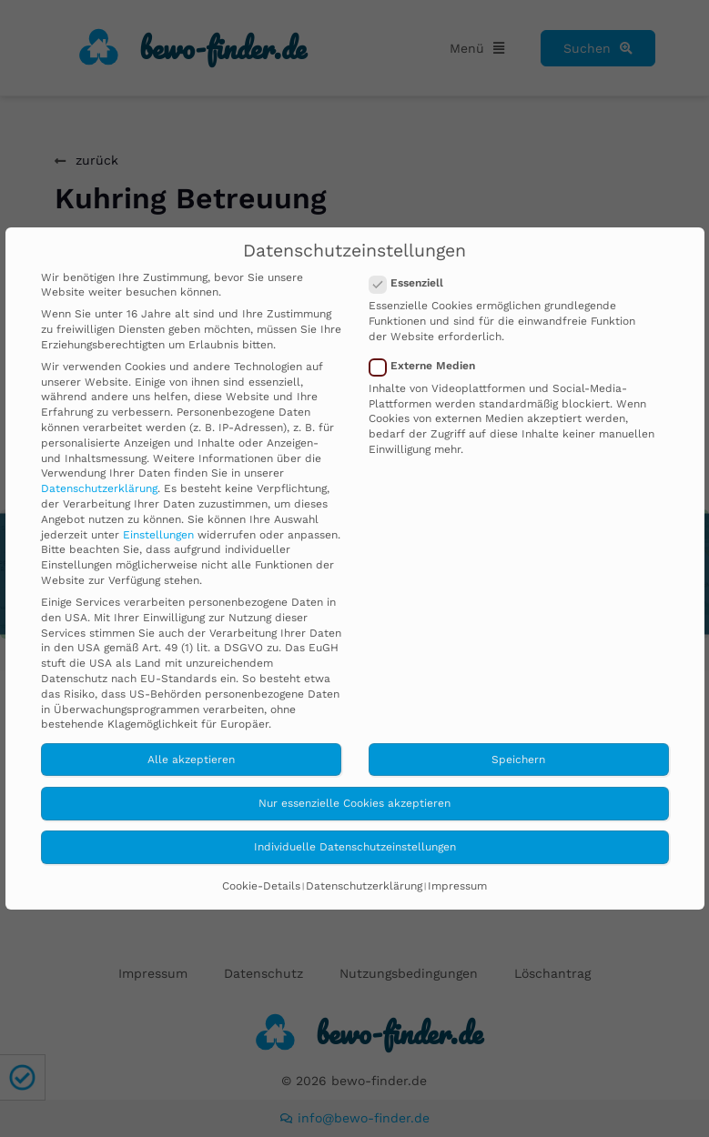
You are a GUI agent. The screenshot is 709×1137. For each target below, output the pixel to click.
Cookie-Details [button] (261, 886)
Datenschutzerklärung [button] (364, 886)
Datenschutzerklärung (99, 488)
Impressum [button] (457, 886)
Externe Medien (428, 366)
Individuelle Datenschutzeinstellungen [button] (355, 846)
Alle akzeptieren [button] (191, 759)
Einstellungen (158, 534)
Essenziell (412, 283)
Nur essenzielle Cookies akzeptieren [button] (354, 803)
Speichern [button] (518, 759)
